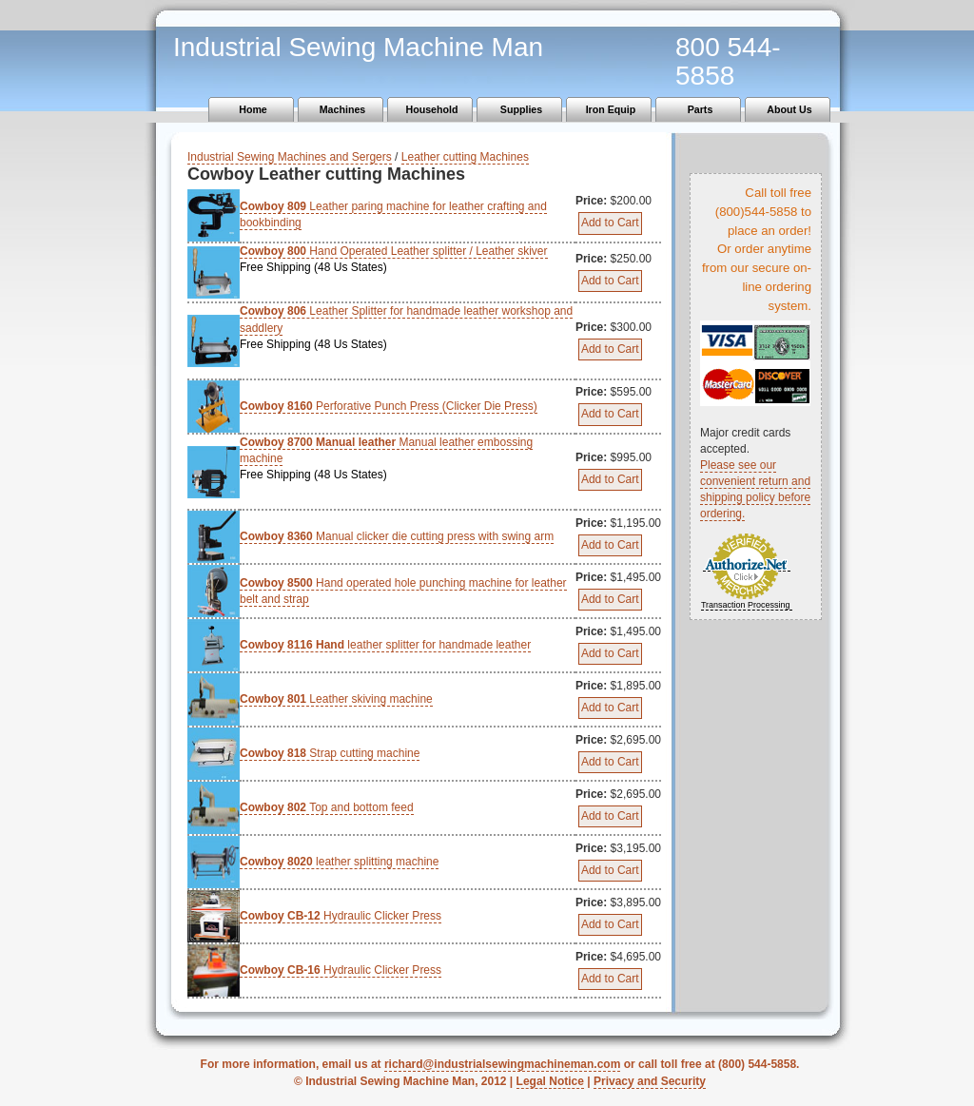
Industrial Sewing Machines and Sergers (289, 157)
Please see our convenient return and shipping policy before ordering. (755, 489)
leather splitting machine (339, 861)
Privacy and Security (650, 1081)
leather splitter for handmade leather (385, 644)
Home (253, 109)
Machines (343, 109)
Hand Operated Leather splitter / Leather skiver (407, 260)
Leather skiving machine (336, 699)
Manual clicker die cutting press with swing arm (397, 536)
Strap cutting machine (329, 753)
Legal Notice (550, 1081)
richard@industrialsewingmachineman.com (502, 1064)
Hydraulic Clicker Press (340, 915)
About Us (789, 109)
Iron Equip (611, 109)
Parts (700, 109)
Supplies (521, 109)
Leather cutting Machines (465, 157)
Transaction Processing (745, 605)
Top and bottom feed (327, 807)
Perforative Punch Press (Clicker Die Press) (388, 406)
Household (431, 109)
